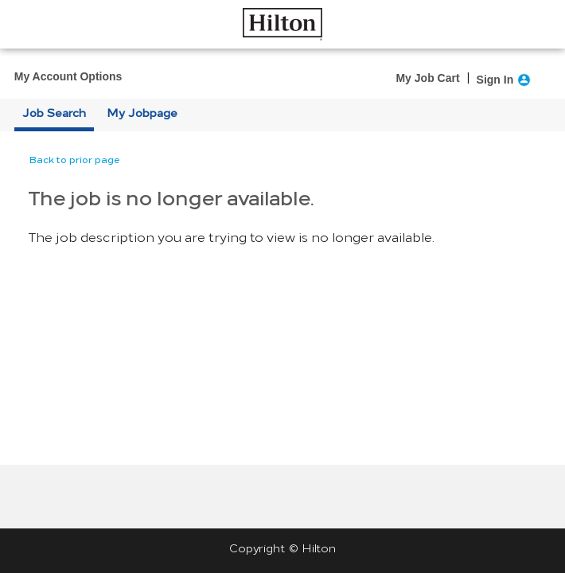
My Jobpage (142, 113)
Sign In (495, 79)
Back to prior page (74, 160)
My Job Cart (427, 78)
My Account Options (68, 76)
